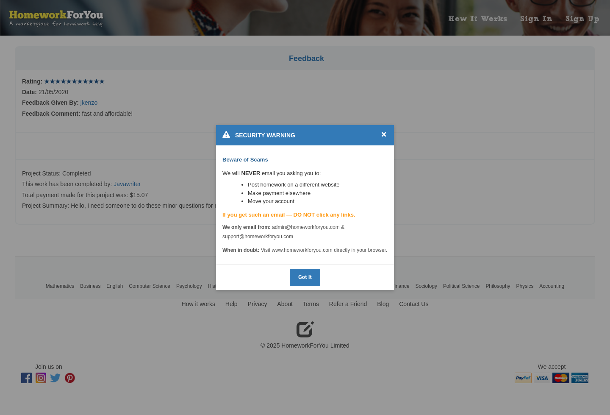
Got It (305, 277)
